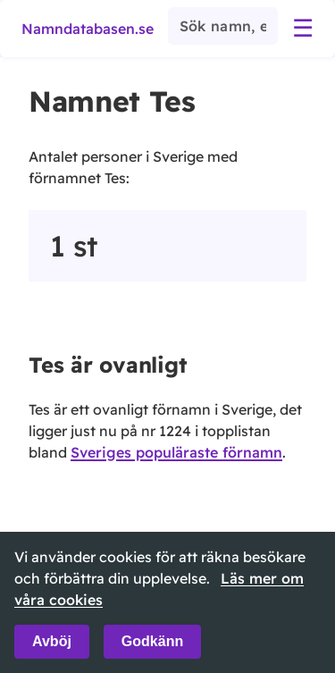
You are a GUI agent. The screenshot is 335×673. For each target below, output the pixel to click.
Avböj (51, 641)
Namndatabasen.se (87, 29)
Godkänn (152, 641)
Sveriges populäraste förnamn (176, 452)
